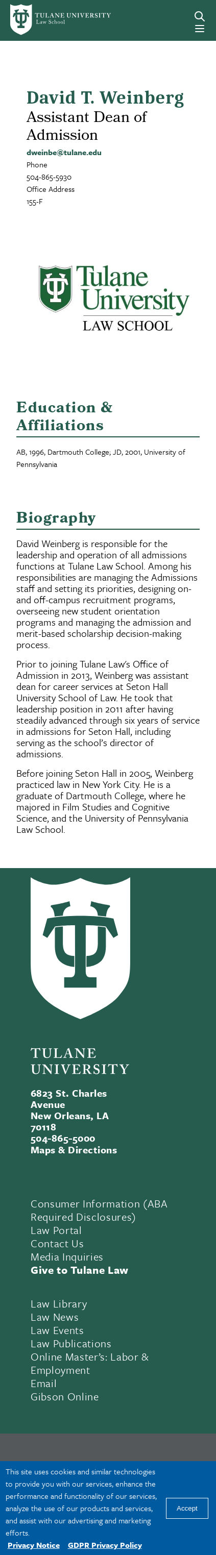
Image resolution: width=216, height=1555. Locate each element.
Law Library (59, 1303)
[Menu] (200, 28)
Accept (187, 1508)
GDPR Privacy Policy (105, 1544)
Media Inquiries (67, 1256)
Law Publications (71, 1343)
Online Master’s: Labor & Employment (90, 1363)
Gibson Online (65, 1396)
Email (44, 1383)
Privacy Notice (34, 1544)
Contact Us (57, 1243)
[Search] (200, 16)
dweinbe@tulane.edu (64, 152)
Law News (55, 1316)
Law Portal (56, 1230)
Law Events (57, 1330)
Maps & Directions (74, 1149)
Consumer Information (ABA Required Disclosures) (99, 1210)
